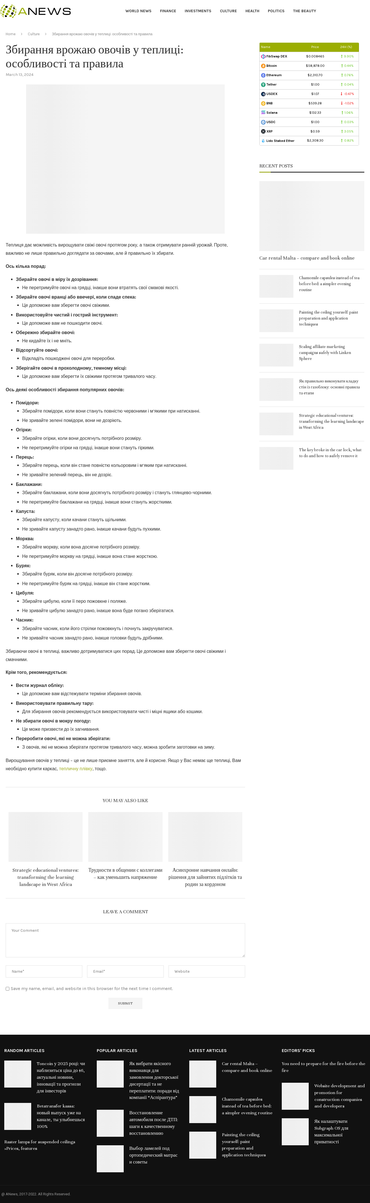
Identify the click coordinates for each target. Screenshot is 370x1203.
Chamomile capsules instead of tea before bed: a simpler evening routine (329, 284)
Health (252, 11)
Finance (168, 11)
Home (11, 34)
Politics (276, 11)
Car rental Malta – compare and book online (307, 258)
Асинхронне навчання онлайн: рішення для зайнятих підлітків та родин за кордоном (205, 877)
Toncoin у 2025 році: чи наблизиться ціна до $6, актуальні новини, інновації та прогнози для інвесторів (61, 1077)
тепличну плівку (75, 768)
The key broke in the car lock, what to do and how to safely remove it (330, 453)
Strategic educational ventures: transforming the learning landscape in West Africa (45, 877)
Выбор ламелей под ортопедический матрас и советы (153, 1155)
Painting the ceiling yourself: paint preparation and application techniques (328, 318)
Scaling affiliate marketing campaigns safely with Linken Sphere (325, 352)
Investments (198, 11)
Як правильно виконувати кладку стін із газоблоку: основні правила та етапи (329, 387)
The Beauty (304, 11)
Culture (228, 11)
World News (138, 11)
